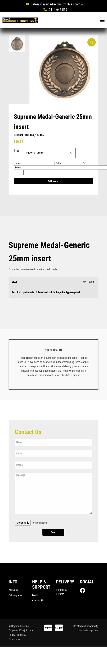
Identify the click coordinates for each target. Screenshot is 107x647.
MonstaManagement (87, 630)
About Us (13, 590)
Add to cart (53, 181)
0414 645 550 (55, 10)
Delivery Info (15, 595)
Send (53, 532)
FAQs (35, 595)
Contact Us (38, 600)
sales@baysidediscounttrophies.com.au (55, 4)
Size (16, 150)
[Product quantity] (19, 173)
